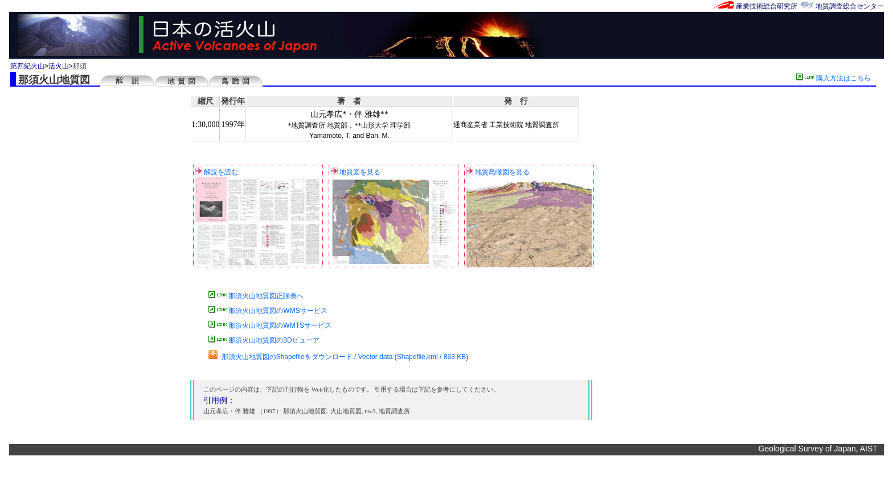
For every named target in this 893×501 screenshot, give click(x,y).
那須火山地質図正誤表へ (256, 296)
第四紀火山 (27, 66)
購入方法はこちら (836, 78)
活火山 (58, 66)
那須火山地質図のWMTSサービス (269, 325)
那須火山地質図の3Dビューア (263, 340)
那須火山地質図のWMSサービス (267, 311)
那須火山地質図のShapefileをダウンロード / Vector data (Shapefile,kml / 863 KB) (338, 357)
